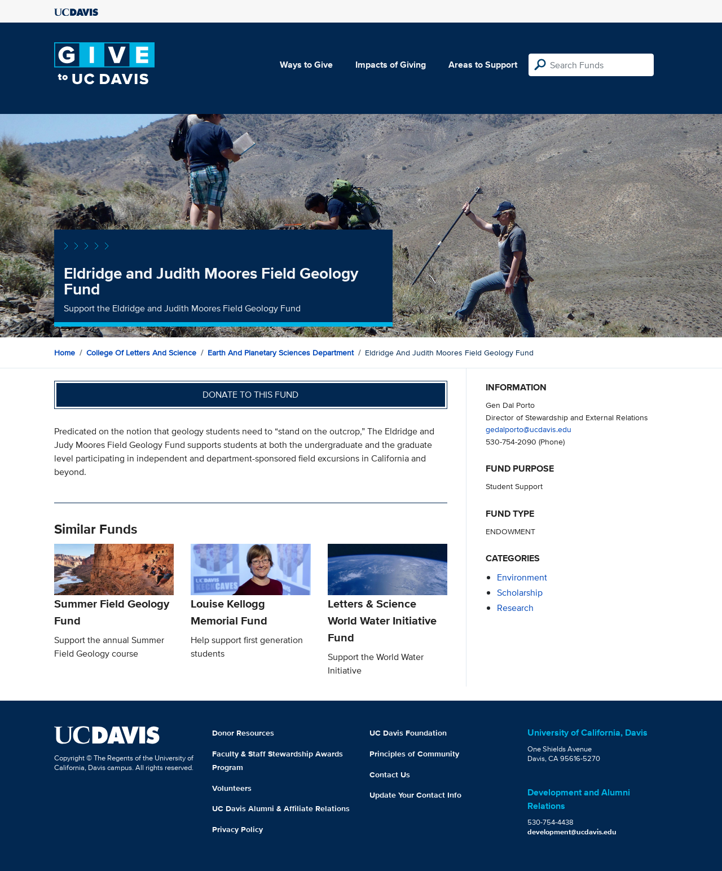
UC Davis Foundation (408, 732)
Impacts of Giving (390, 64)
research (515, 607)
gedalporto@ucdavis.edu (528, 429)
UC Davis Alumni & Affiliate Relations (281, 808)
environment (522, 577)
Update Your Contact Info (415, 794)
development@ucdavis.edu (572, 831)
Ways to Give (306, 64)
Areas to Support (482, 64)
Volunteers (232, 788)
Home (64, 352)
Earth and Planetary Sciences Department (281, 352)
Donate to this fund (250, 394)
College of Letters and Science (141, 352)
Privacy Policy (237, 829)
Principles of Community (414, 753)
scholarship (520, 592)
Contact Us (389, 774)
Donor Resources (243, 732)
